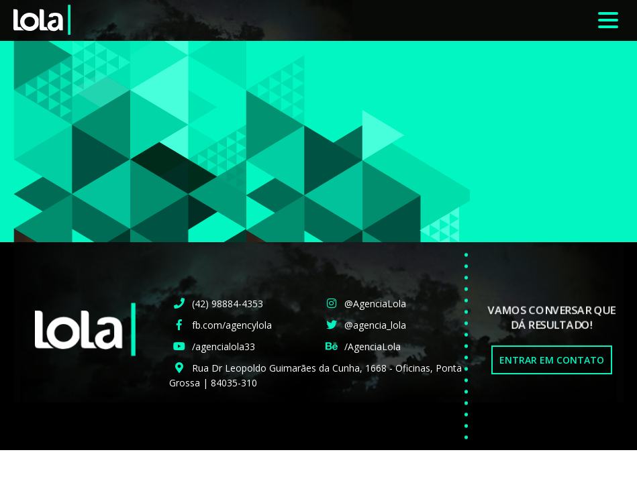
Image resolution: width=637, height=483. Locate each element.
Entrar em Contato (551, 360)
